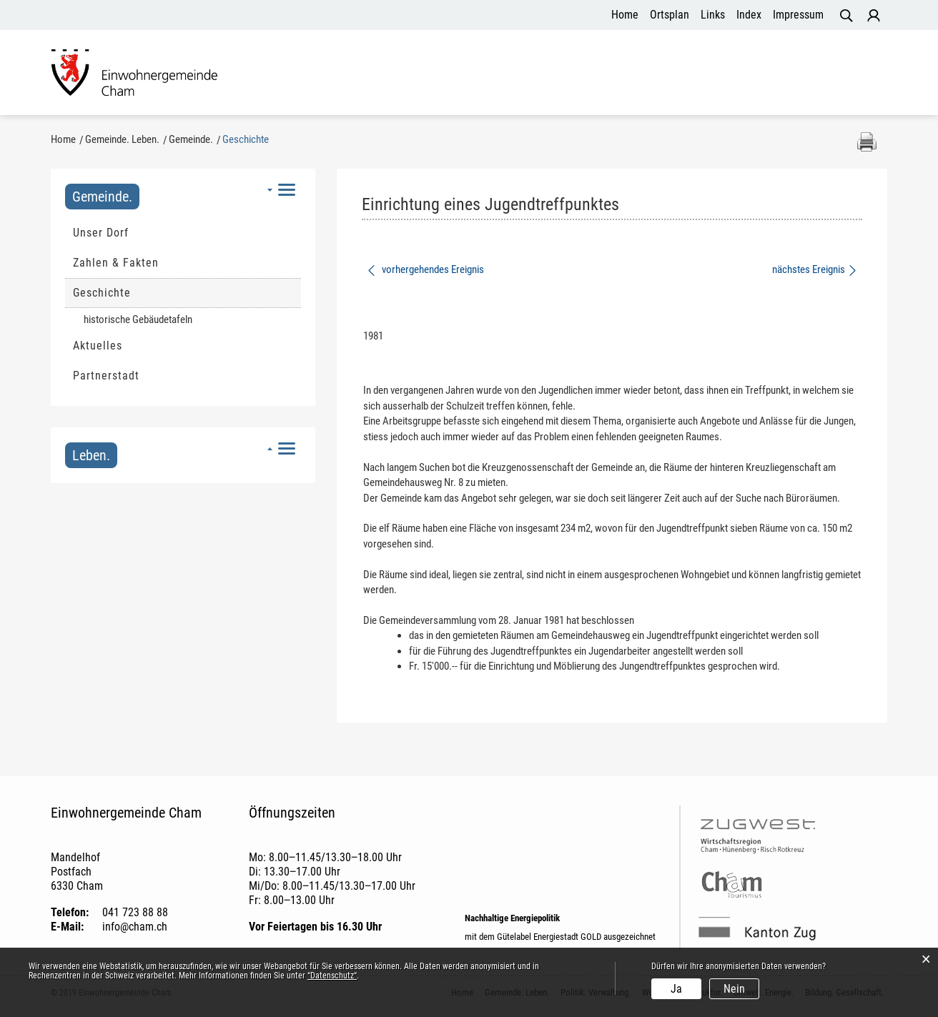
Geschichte (136, 294)
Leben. (91, 456)
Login (873, 15)
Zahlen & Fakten (116, 264)
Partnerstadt (106, 377)
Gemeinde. (102, 198)
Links (713, 14)
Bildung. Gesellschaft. (819, 74)
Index (748, 14)
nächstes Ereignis (815, 270)
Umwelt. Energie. (697, 74)
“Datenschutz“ (332, 976)
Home (624, 14)
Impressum (798, 14)
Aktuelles (97, 347)
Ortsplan (669, 14)
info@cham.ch (134, 928)
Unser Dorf (101, 234)
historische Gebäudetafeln (138, 320)
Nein (734, 989)
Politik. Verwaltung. (444, 74)
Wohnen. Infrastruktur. (575, 74)
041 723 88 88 (135, 914)
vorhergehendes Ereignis (425, 270)
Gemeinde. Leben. (326, 74)
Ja (676, 989)
